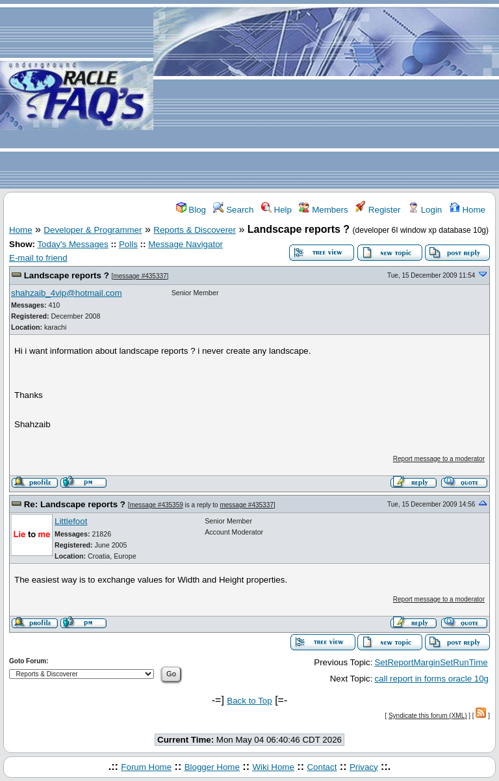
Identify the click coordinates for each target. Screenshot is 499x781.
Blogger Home (212, 767)
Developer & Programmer (93, 230)
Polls (128, 244)
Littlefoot (71, 521)
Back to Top (249, 701)
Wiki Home (273, 767)
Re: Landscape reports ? (76, 504)
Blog (191, 210)
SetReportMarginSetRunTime (430, 662)
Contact (322, 767)
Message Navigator (185, 244)
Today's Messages (72, 244)
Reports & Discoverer (194, 230)
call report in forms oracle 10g (431, 678)
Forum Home (146, 767)
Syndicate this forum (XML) (428, 715)
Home (467, 210)
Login (425, 210)
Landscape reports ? (68, 275)
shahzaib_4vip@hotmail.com (66, 293)
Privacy (364, 767)
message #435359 (156, 505)
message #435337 (139, 276)
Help (276, 210)
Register (377, 210)
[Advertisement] (326, 95)
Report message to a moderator (439, 458)
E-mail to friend (38, 258)
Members (323, 210)
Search (233, 210)
